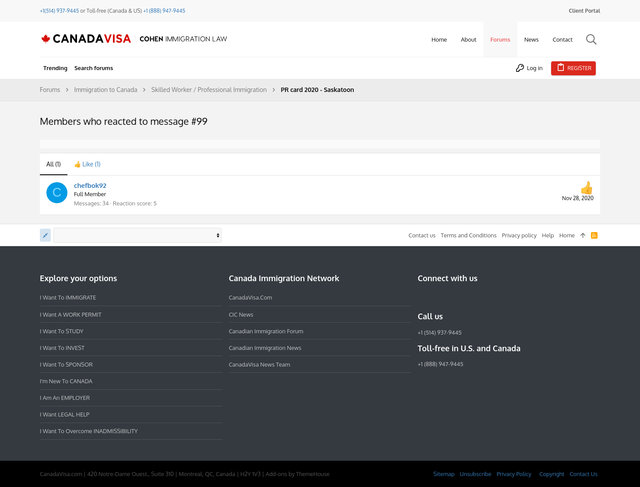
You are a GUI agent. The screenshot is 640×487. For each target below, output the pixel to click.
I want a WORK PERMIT (71, 314)
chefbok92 (90, 185)
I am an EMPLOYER (65, 397)
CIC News (241, 314)
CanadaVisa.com (250, 297)
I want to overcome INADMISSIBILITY (89, 430)
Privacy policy (519, 235)
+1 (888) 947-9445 (164, 10)
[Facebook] (423, 297)
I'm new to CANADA (66, 381)
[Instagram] (438, 297)
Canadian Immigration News (265, 347)
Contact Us (584, 473)
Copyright (551, 473)
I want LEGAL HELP (64, 414)
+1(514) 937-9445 (59, 10)
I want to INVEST (62, 347)
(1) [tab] (53, 164)
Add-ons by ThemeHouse (298, 473)
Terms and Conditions (469, 235)
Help (548, 235)
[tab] (87, 164)
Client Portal (584, 10)
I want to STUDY (61, 331)
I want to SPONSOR (66, 364)
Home (567, 235)
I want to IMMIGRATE (68, 297)
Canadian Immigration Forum (266, 331)
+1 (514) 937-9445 (439, 332)
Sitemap (443, 473)
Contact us (422, 235)
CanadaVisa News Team (259, 364)
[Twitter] (470, 297)
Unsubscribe (475, 473)
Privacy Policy (514, 473)
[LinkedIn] (454, 297)
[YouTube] (486, 297)
